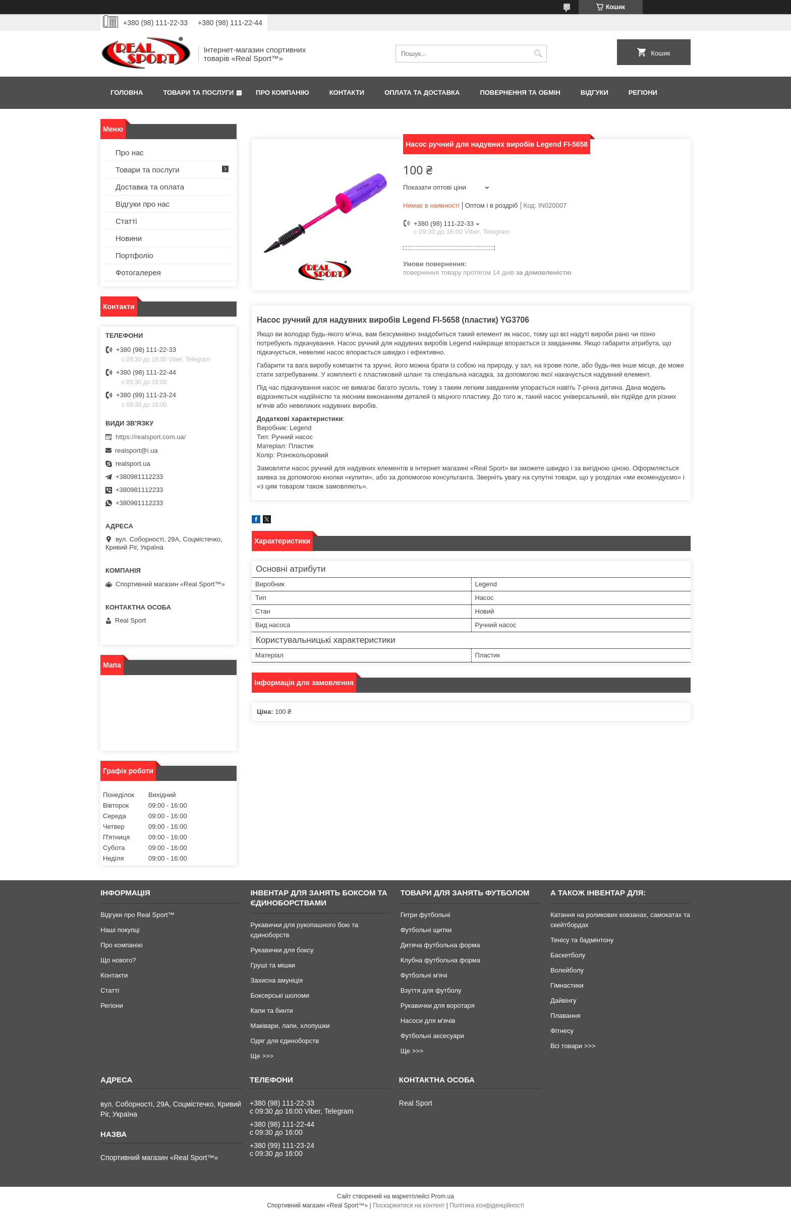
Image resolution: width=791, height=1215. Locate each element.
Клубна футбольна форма (440, 960)
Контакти (347, 92)
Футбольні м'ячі (424, 975)
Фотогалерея (138, 272)
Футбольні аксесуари (432, 1036)
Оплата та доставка (422, 92)
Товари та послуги (198, 92)
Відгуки (594, 92)
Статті (126, 221)
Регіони (643, 92)
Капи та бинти (271, 1010)
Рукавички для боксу (281, 950)
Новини (129, 238)
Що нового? (118, 960)
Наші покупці (120, 930)
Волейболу (567, 970)
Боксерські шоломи (279, 995)
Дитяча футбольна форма (440, 945)
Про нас (130, 152)
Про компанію (282, 92)
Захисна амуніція (276, 980)
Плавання (565, 1015)
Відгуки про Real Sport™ (137, 915)
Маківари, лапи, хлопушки (289, 1025)
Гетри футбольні (425, 915)
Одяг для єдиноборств (284, 1041)
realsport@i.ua (136, 450)
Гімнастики (567, 985)
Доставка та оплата (150, 187)
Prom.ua (442, 1196)
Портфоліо (134, 255)
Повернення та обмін (520, 92)
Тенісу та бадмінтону (581, 940)
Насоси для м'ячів (428, 1020)
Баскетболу (567, 955)
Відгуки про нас (143, 204)
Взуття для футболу (431, 990)
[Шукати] (538, 54)
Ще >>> (261, 1056)
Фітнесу (562, 1031)
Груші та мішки (272, 965)
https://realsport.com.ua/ (151, 437)
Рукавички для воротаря (438, 1005)
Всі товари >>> (573, 1046)
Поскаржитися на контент (408, 1205)
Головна (126, 92)
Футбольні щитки (426, 930)
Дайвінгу (563, 1000)
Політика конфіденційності (486, 1205)
